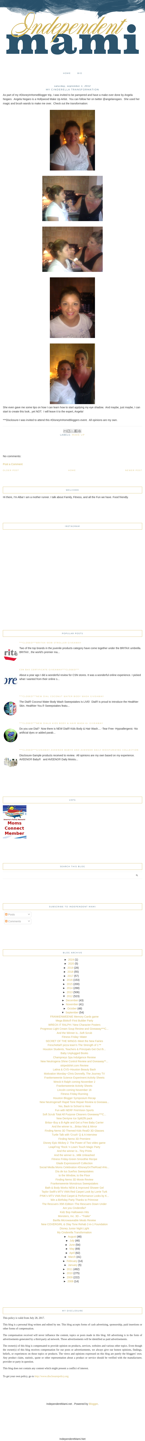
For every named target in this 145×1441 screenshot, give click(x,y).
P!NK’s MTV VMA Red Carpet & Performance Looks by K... (74, 1195)
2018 (70, 971)
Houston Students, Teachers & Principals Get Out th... (74, 1049)
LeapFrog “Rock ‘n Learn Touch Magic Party (74, 1146)
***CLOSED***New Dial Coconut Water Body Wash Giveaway (61, 696)
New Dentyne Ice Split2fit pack (74, 1118)
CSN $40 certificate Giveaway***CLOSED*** (49, 669)
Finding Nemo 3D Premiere (74, 1138)
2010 (69, 1273)
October (72, 1008)
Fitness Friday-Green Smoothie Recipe (74, 1159)
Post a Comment (12, 464)
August (72, 1236)
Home (67, 73)
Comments (13, 921)
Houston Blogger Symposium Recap (74, 1098)
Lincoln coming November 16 (74, 1089)
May (71, 1248)
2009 (69, 1277)
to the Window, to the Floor (74, 1175)
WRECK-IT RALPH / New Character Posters (74, 1024)
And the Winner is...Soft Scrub (74, 1032)
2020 (71, 963)
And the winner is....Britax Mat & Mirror (74, 1126)
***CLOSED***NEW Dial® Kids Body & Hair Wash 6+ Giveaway (61, 723)
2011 (69, 1269)
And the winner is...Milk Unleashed (74, 1155)
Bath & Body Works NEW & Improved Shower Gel (74, 1187)
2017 (70, 975)
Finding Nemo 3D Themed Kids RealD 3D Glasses (74, 1130)
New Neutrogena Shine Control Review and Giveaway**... (74, 1061)
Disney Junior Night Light (74, 1228)
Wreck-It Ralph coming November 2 (74, 1081)
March (72, 1256)
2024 (71, 959)
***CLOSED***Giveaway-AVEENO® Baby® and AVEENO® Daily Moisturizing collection (79, 750)
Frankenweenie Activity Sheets (74, 1085)
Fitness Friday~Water (74, 1036)
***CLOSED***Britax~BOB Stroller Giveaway (50, 642)
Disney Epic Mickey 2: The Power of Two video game (74, 1142)
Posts (10, 914)
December (72, 1000)
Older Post (11, 470)
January (72, 1265)
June (72, 1244)
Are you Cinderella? (74, 1207)
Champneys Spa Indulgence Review (74, 1057)
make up (78, 434)
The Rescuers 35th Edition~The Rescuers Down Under (74, 1204)
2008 (70, 1281)
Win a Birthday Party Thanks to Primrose (74, 1199)
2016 (69, 979)
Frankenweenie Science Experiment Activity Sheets (74, 1077)
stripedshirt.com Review (74, 1065)
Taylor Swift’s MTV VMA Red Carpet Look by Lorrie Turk (74, 1191)
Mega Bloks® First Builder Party (74, 1020)
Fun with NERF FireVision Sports (74, 1110)
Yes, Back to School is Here (74, 1106)
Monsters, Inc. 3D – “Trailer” (74, 1216)
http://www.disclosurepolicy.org (52, 1376)
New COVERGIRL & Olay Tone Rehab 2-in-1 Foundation (74, 1224)
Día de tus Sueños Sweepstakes (74, 1171)
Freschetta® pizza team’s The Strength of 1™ (74, 1045)
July (72, 1240)
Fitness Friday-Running (74, 1093)
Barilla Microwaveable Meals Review (74, 1220)
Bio (79, 73)
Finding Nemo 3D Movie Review (74, 1179)
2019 (70, 967)
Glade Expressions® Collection (74, 1163)
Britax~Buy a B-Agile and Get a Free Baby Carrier (74, 1122)
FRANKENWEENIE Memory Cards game (74, 1016)
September (72, 1012)
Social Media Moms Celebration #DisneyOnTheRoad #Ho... (74, 1167)
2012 (69, 996)
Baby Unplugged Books (74, 1053)
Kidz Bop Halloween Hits (74, 1212)
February (72, 1261)
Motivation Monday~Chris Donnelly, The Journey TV (74, 1073)
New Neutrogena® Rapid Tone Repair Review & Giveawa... (74, 1102)
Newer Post (133, 470)
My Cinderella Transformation (74, 1232)
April (72, 1252)
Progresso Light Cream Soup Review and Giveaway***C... (74, 1028)
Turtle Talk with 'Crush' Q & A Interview (74, 1134)
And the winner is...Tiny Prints (74, 1150)
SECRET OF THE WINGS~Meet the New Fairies (74, 1041)
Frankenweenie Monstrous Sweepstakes (74, 1183)
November (72, 1004)
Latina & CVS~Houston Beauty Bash (74, 1069)
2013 (69, 992)
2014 (69, 988)
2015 (69, 984)
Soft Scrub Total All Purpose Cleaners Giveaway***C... (74, 1114)
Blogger (93, 1403)
